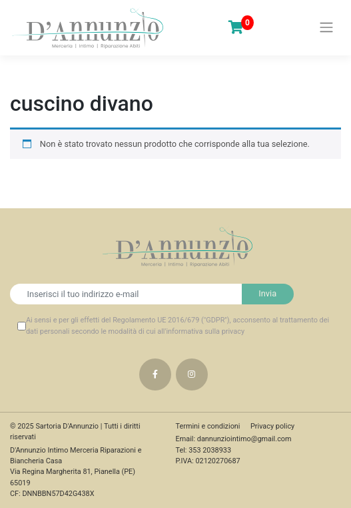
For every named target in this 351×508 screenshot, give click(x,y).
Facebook (155, 374)
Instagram (192, 374)
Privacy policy (272, 426)
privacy (233, 331)
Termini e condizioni (208, 426)
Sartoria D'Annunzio (67, 426)
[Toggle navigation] (326, 27)
